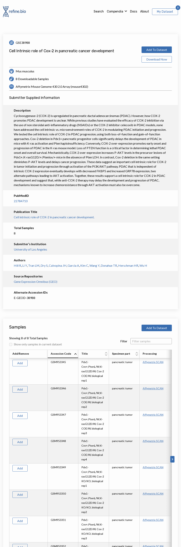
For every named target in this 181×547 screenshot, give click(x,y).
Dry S (44, 265)
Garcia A (73, 265)
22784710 (21, 201)
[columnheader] (63, 354)
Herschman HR (128, 265)
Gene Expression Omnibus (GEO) (35, 281)
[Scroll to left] (9, 459)
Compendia (115, 11)
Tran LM (33, 265)
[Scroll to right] (172, 459)
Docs (133, 11)
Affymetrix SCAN (153, 362)
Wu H (143, 265)
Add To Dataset (156, 49)
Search (99, 11)
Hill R (17, 265)
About (144, 11)
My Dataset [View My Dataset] (165, 11)
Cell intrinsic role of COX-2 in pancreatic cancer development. (54, 217)
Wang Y (94, 265)
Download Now (156, 59)
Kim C (84, 265)
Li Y (24, 265)
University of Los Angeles (30, 249)
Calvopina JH (57, 265)
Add (20, 363)
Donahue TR (109, 265)
